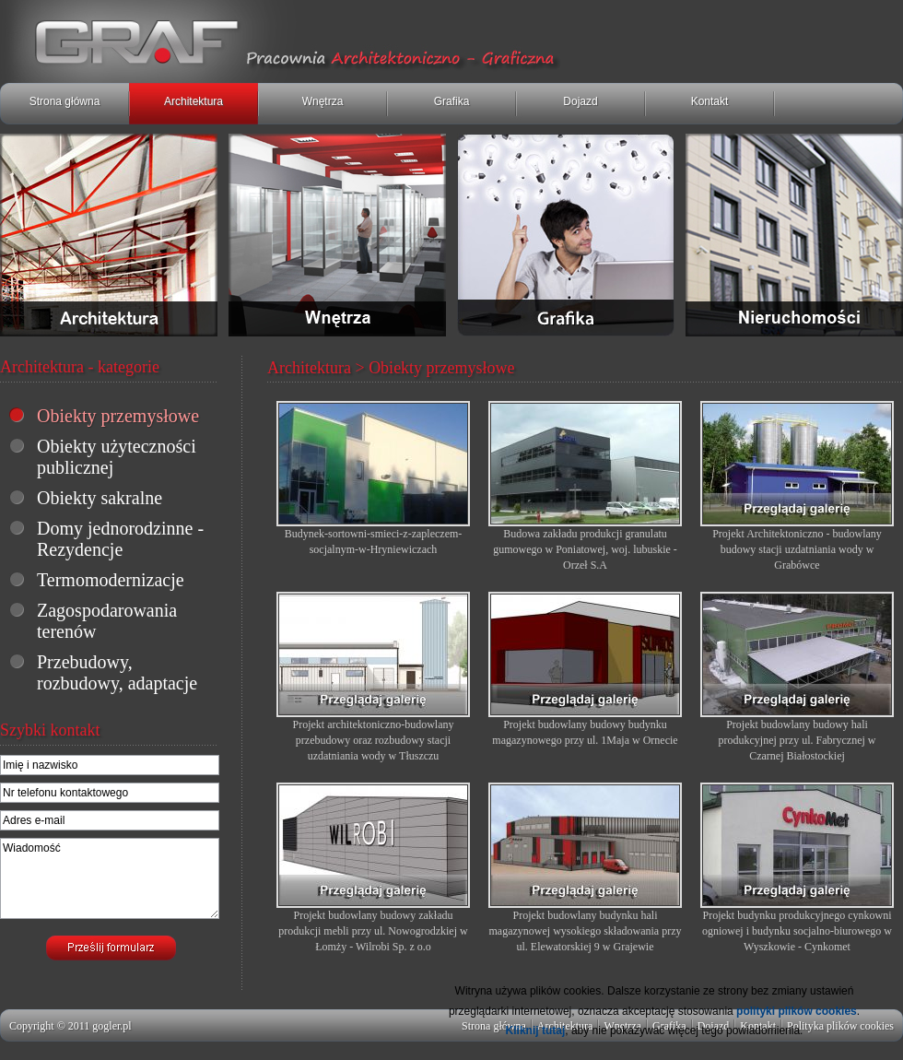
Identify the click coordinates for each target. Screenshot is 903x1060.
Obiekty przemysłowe (118, 416)
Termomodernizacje (110, 580)
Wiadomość (109, 878)
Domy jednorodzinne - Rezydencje (120, 538)
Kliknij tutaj (536, 1030)
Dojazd (580, 101)
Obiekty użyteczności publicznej (116, 456)
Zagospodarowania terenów (107, 621)
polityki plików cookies (796, 1011)
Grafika (452, 101)
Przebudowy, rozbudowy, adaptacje (117, 672)
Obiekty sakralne (99, 498)
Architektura (193, 101)
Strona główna (64, 101)
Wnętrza (323, 101)
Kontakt (710, 101)
